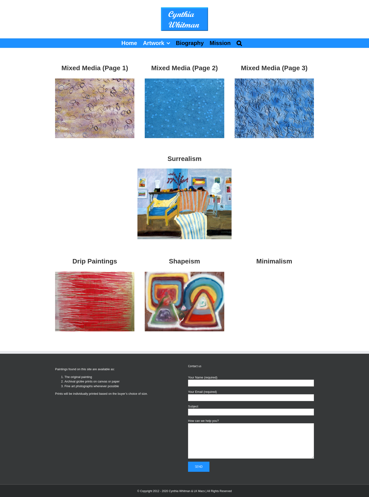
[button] (239, 43)
